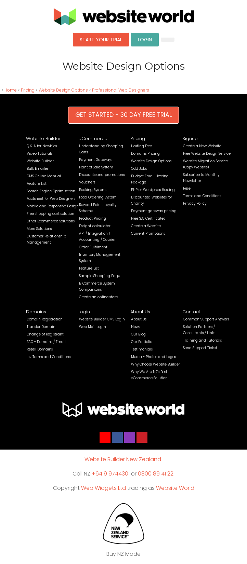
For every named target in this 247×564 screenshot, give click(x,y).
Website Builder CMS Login (102, 319)
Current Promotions (148, 233)
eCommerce (92, 138)
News (135, 326)
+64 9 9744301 (111, 474)
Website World (175, 488)
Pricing (28, 90)
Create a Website (146, 226)
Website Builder (43, 138)
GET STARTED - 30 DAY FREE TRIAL (123, 115)
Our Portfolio (141, 341)
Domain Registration (45, 319)
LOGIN (145, 39)
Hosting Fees (141, 146)
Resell (188, 188)
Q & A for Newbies (42, 146)
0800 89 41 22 (155, 474)
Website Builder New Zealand (122, 459)
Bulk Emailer (37, 168)
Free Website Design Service (207, 153)
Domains (36, 311)
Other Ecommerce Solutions (51, 221)
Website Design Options (63, 90)
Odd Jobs (139, 168)
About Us (140, 311)
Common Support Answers (206, 319)
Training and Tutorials (202, 340)
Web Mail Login (92, 326)
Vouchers (87, 182)
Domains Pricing (145, 153)
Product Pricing (92, 218)
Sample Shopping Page (99, 275)
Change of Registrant (45, 334)
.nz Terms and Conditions (48, 356)
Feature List (37, 183)
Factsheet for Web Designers (51, 198)
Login (84, 311)
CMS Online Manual (44, 176)
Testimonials (142, 349)
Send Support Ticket (200, 347)
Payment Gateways (95, 159)
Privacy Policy (194, 203)
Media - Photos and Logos (153, 356)
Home (10, 90)
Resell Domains (40, 349)
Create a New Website (202, 146)
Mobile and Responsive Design (53, 206)
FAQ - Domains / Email (46, 341)
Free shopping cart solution (50, 213)
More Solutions (39, 228)
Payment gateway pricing (154, 211)
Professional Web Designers (120, 90)
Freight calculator (94, 226)
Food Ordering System (98, 197)
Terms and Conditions (202, 195)
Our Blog (138, 334)
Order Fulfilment (93, 247)
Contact (191, 311)
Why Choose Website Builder (155, 364)
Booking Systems (93, 189)
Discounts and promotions (102, 174)
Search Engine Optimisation (51, 191)
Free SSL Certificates (148, 218)
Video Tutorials (39, 153)
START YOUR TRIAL (101, 39)
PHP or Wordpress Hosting (153, 189)
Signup (190, 138)
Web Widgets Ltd (103, 488)
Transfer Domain (41, 326)
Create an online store (98, 297)
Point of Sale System (96, 167)
